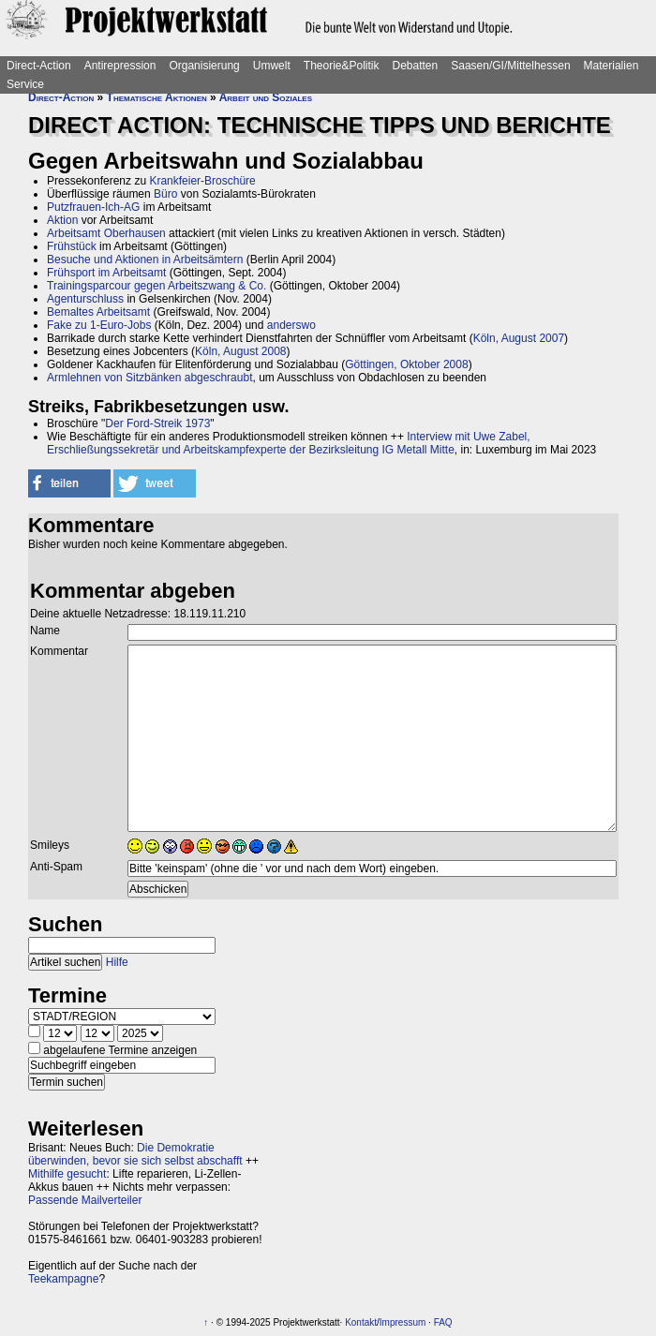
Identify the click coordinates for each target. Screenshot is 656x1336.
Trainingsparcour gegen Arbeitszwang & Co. (156, 285)
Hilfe (117, 962)
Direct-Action (39, 65)
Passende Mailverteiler (85, 1200)
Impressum (402, 1322)
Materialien (611, 65)
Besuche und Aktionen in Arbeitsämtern (145, 259)
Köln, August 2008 (240, 351)
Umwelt (272, 65)
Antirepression (120, 65)
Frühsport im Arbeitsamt (106, 272)
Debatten (416, 65)
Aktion (62, 220)
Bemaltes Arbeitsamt (98, 312)
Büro (165, 193)
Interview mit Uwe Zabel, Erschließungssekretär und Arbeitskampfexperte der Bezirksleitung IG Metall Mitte (288, 443)
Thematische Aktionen (157, 97)
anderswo (291, 325)
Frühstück (72, 246)
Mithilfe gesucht (67, 1173)
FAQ (443, 1322)
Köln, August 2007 (518, 338)
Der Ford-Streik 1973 (157, 423)
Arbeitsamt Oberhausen (106, 233)
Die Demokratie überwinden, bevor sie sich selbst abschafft (135, 1154)
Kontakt (361, 1322)
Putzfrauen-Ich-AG (93, 207)
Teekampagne (63, 1278)
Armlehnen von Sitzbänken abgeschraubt (149, 377)
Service (25, 84)
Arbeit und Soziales (265, 97)
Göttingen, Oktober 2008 (406, 364)
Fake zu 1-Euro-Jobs (99, 325)
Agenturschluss (85, 298)
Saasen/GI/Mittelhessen (510, 65)
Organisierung (204, 65)
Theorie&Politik (342, 65)
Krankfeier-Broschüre (202, 180)
